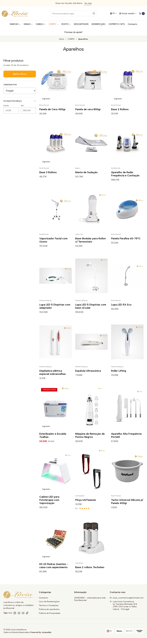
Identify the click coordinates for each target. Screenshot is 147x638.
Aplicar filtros (19, 74)
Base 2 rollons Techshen (89, 570)
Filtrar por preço (19, 101)
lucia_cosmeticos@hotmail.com (127, 597)
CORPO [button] (54, 24)
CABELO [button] (41, 24)
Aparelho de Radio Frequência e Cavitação (125, 177)
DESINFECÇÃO (99, 24)
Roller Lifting (118, 374)
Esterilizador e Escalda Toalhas (52, 439)
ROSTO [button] (66, 24)
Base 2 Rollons (120, 109)
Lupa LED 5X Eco (121, 308)
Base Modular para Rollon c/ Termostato (90, 243)
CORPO (71, 39)
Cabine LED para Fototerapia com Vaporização (49, 503)
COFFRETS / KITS (117, 24)
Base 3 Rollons (48, 175)
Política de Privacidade (49, 613)
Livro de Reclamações (49, 601)
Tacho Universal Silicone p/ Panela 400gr (127, 505)
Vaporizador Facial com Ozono (53, 243)
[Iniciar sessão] (127, 14)
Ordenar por (10, 85)
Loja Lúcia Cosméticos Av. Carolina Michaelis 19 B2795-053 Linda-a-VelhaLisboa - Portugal (123, 605)
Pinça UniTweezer (85, 503)
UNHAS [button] (28, 24)
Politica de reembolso (49, 609)
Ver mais (88, 3)
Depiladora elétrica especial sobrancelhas (52, 376)
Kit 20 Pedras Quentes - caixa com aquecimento (53, 569)
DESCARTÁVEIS (81, 24)
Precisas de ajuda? (73, 32)
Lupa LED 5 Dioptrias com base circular (90, 309)
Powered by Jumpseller (41, 632)
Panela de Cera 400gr (52, 109)
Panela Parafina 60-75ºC (126, 241)
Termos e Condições (48, 605)
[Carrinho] (141, 13)
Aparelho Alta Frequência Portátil (126, 439)
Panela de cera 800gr (88, 109)
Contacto (132, 24)
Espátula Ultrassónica (88, 374)
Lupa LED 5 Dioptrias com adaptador (54, 309)
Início (61, 39)
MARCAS (15, 24)
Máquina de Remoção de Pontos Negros (90, 439)
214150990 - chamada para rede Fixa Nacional (90, 599)
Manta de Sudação (86, 175)
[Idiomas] (113, 14)
